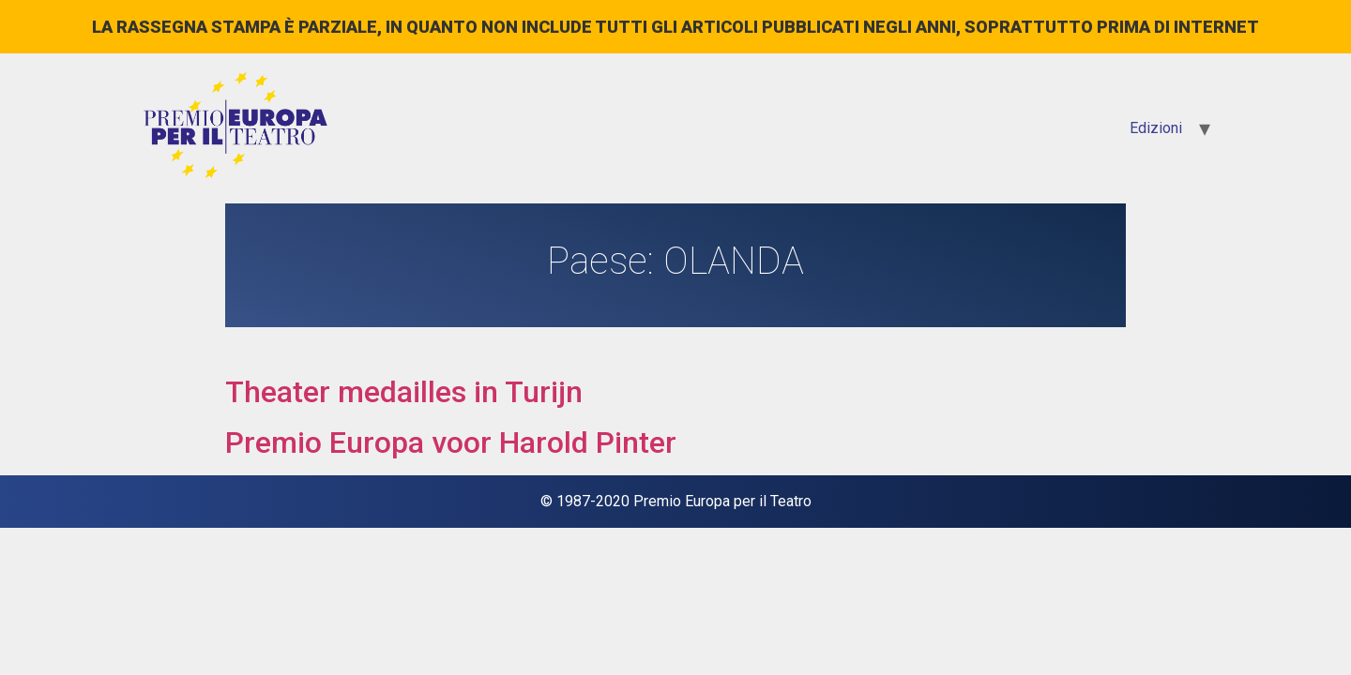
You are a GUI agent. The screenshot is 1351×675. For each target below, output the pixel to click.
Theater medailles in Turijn (404, 392)
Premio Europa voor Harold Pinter (450, 442)
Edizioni (1156, 128)
